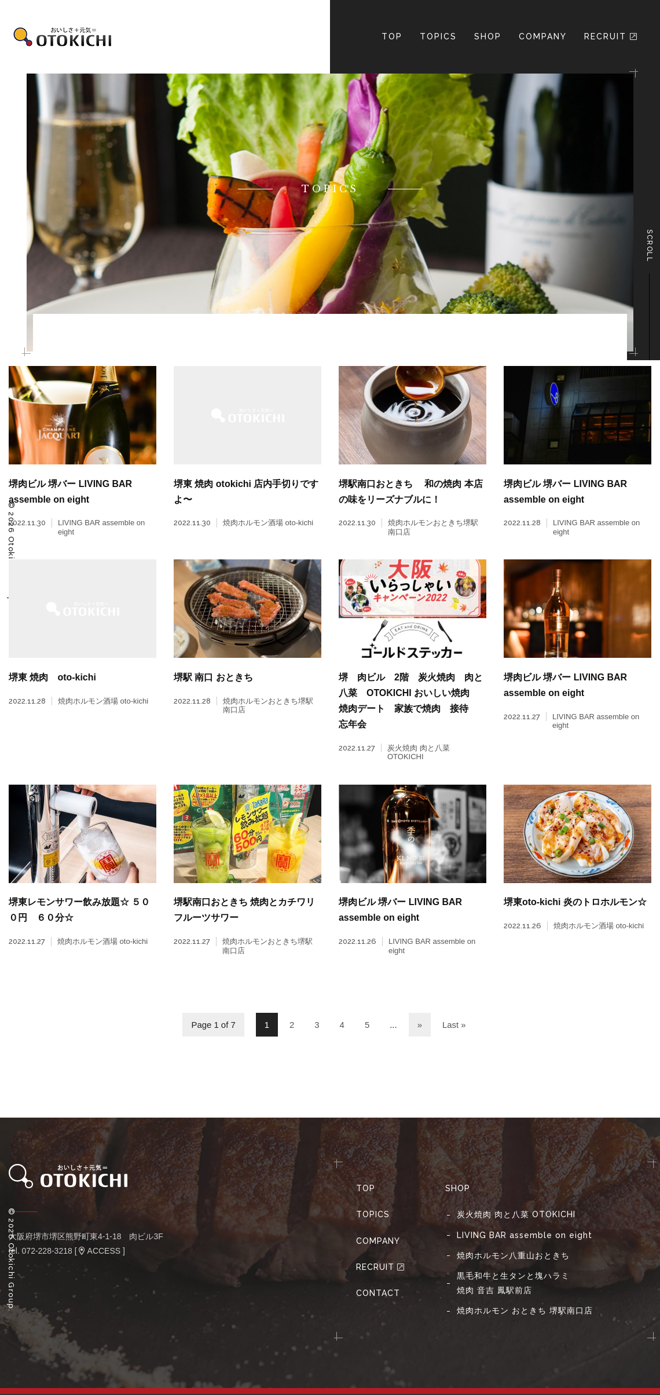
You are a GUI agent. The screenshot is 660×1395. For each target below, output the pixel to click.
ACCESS (99, 1252)
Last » (454, 1026)
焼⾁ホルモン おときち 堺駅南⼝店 (525, 1312)
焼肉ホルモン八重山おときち (513, 1256)
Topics (438, 36)
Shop (487, 36)
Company (543, 36)
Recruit (611, 36)
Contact (378, 1294)
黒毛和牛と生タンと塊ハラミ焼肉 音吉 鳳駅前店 (513, 1284)
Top (365, 1190)
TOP (392, 36)
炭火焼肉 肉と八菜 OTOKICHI (516, 1216)
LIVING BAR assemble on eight (524, 1236)
